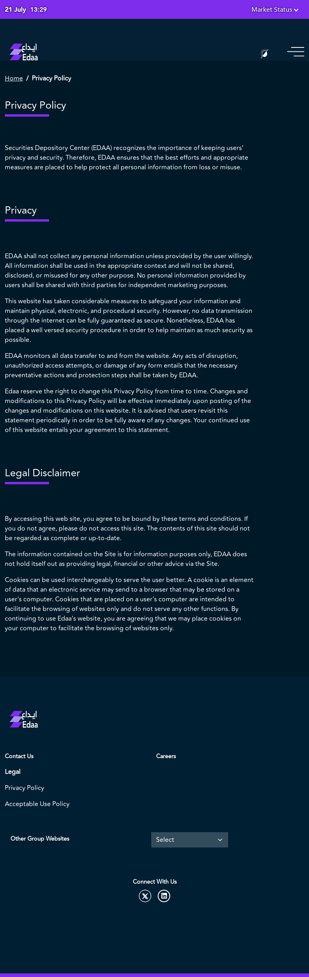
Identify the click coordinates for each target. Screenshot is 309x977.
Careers (166, 756)
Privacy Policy (24, 788)
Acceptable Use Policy (37, 804)
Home (14, 78)
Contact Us (19, 756)
